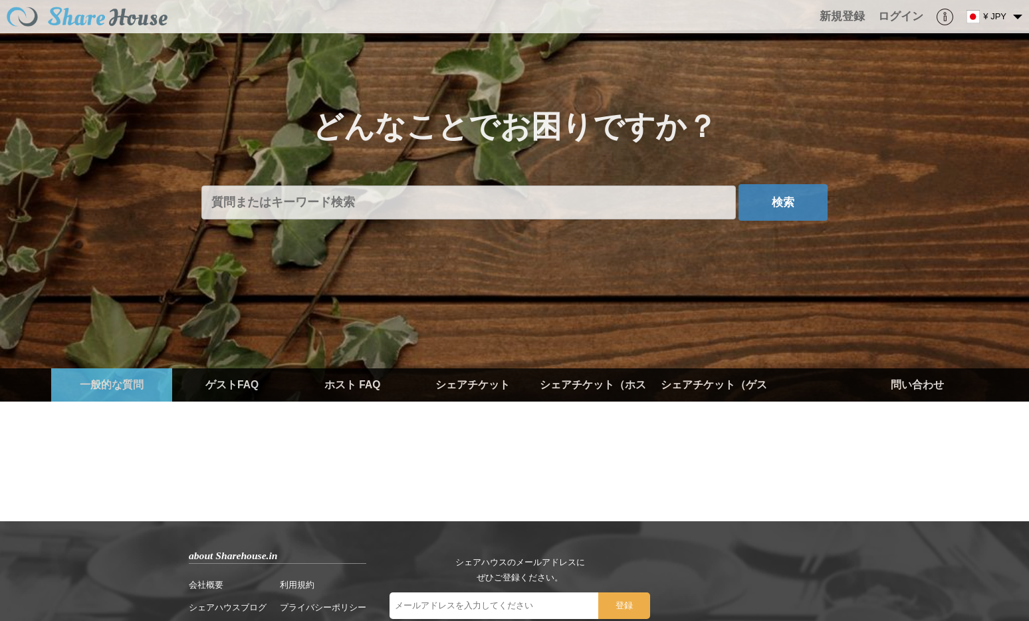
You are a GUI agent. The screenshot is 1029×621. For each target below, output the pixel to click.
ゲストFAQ (232, 384)
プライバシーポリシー (323, 607)
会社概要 (206, 585)
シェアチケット (472, 384)
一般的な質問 (112, 384)
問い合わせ (917, 384)
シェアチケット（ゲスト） (714, 401)
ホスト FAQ (352, 384)
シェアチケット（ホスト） (593, 401)
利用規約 (297, 585)
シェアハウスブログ (228, 607)
